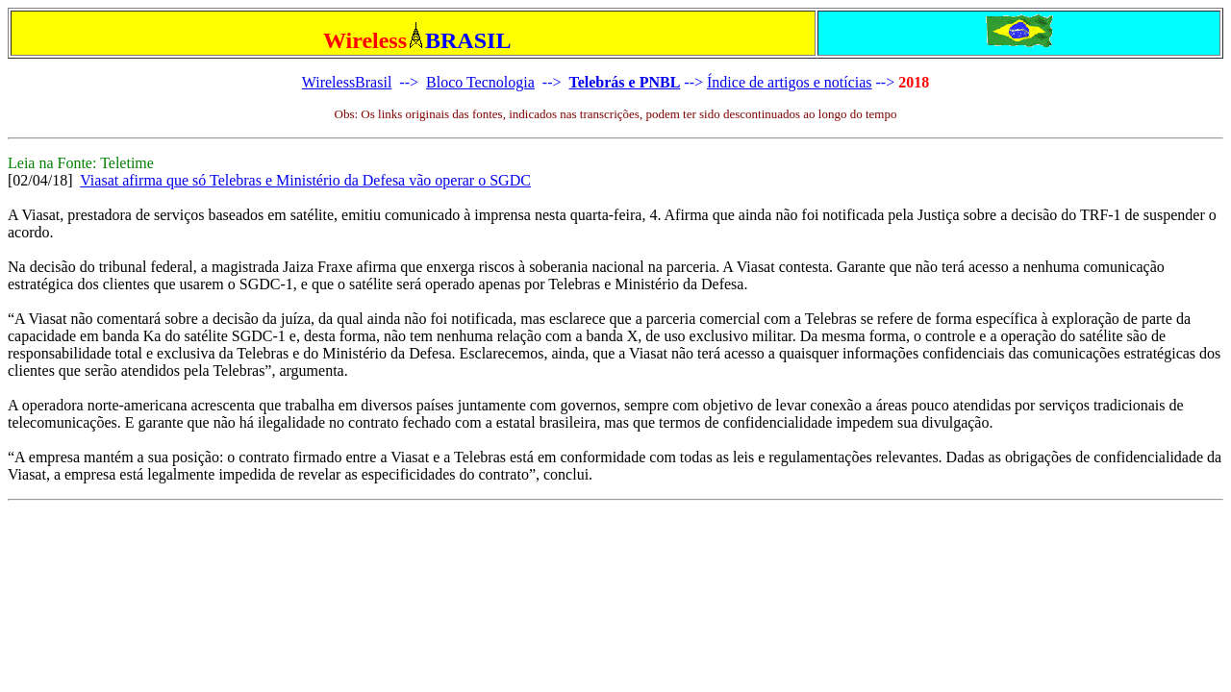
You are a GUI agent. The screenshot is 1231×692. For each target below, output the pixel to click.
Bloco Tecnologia (480, 82)
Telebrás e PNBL (624, 82)
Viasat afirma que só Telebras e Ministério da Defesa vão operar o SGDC (305, 180)
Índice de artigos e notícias (789, 82)
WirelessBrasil (347, 82)
